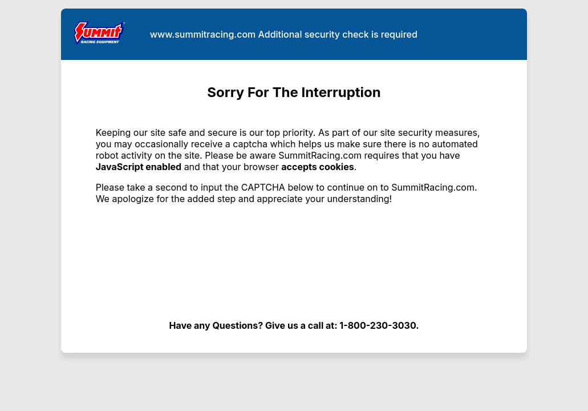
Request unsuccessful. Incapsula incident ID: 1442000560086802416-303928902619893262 (294, 205)
